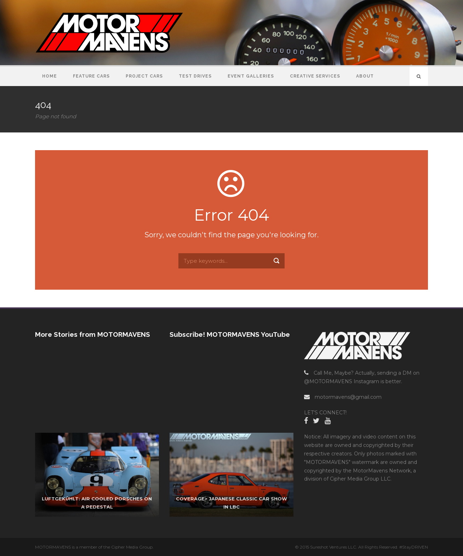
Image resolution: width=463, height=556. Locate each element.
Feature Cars (91, 76)
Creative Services (315, 76)
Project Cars (144, 76)
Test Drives (195, 76)
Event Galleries (251, 76)
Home (49, 76)
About (365, 76)
